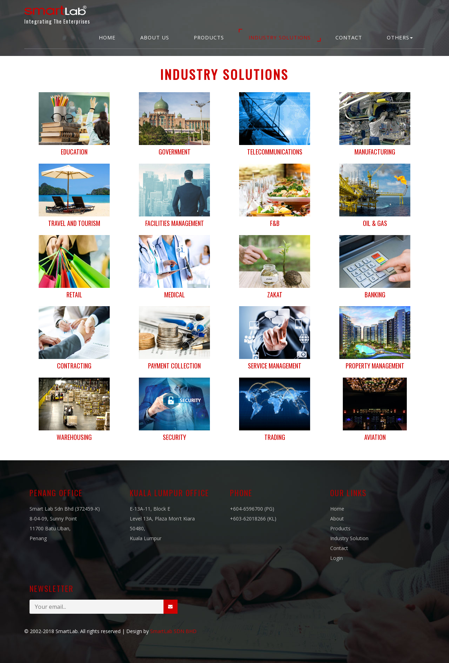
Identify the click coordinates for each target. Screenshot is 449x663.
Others (400, 37)
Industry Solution (349, 538)
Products (209, 37)
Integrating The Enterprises (57, 13)
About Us (154, 37)
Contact (348, 37)
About (337, 518)
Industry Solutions (280, 37)
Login (336, 558)
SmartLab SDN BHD (173, 631)
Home (107, 37)
